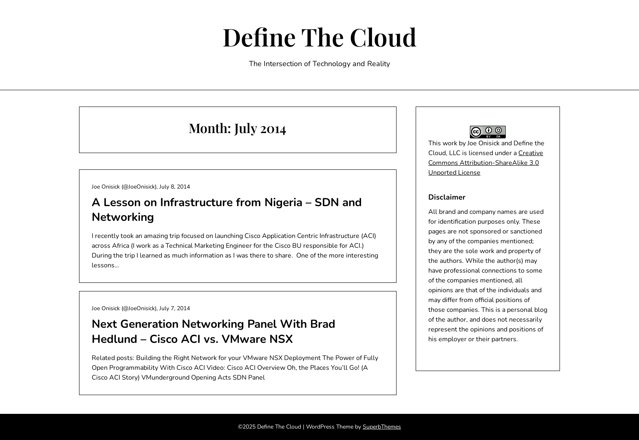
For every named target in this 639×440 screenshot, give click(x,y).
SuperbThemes (382, 427)
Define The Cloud (320, 36)
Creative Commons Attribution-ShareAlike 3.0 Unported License (485, 163)
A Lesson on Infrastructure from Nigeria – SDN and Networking (227, 210)
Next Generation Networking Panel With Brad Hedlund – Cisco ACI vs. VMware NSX (213, 331)
